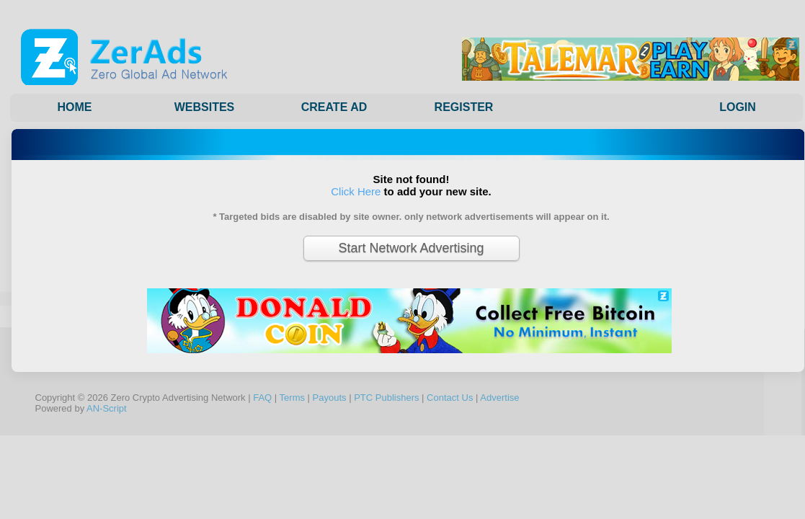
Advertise (499, 397)
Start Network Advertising (411, 248)
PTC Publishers (386, 397)
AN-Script (106, 408)
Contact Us (450, 397)
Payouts (330, 397)
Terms (292, 397)
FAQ (262, 397)
